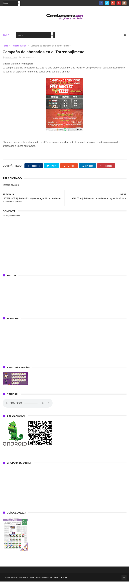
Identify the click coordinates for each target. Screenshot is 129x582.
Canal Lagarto (60, 578)
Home (5, 46)
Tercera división (19, 46)
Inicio (6, 35)
